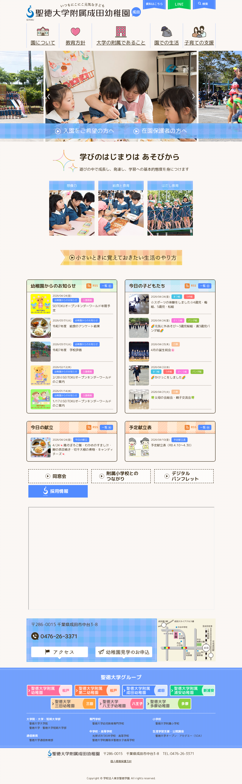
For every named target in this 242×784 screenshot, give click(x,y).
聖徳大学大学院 (38, 723)
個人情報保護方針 (121, 761)
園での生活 (166, 42)
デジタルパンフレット (181, 476)
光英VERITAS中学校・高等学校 (110, 736)
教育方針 (75, 42)
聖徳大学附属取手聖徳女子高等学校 (113, 740)
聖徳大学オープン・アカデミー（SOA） (179, 736)
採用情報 (55, 491)
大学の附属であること (121, 42)
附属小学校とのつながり (118, 476)
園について (43, 42)
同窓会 (55, 476)
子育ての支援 (199, 42)
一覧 (106, 286)
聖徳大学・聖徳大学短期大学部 (47, 728)
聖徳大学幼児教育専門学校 (108, 723)
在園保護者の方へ (160, 131)
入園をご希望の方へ (84, 131)
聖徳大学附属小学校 (167, 723)
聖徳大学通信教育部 (41, 740)
